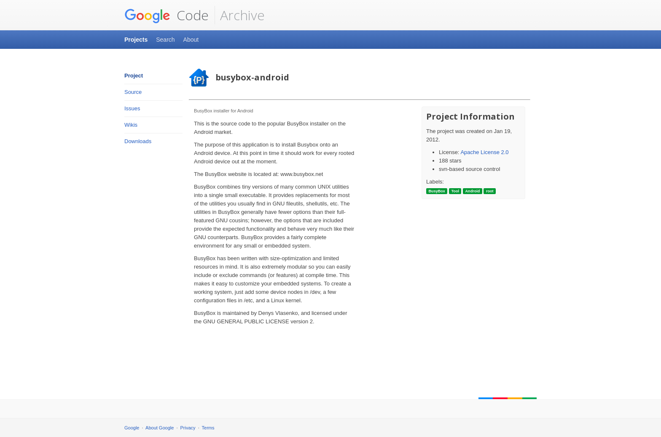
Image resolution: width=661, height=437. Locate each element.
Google (131, 427)
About (191, 39)
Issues (132, 108)
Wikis (130, 125)
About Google (159, 427)
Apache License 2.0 (484, 152)
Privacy (188, 427)
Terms (208, 427)
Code (166, 15)
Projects (136, 39)
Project (133, 75)
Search (165, 39)
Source (133, 92)
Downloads (137, 141)
